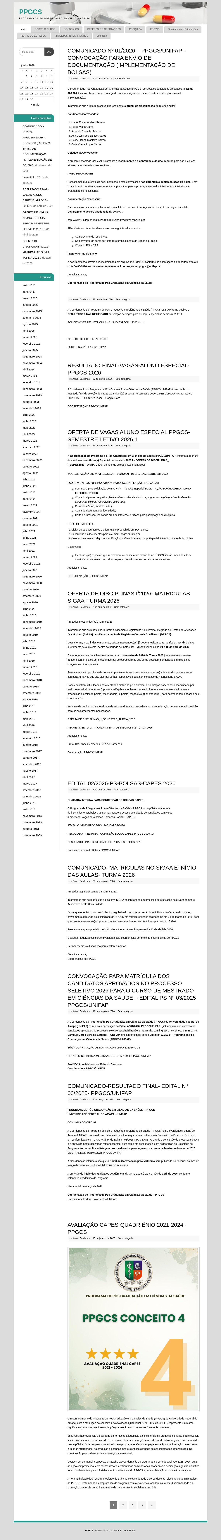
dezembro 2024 (32, 356)
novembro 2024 (32, 363)
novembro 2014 (32, 815)
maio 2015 (29, 809)
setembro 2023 (32, 408)
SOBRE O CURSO (45, 29)
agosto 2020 (30, 602)
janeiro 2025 (30, 350)
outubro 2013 (31, 828)
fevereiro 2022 (31, 511)
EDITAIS (155, 29)
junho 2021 (29, 537)
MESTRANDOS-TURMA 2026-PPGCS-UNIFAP (95, 1152)
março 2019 (30, 667)
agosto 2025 (30, 324)
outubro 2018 (31, 686)
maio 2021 (29, 544)
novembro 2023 (32, 395)
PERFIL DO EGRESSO (33, 35)
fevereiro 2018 (31, 738)
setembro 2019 (32, 628)
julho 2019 (29, 641)
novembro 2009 (32, 835)
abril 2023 (29, 434)
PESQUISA (135, 29)
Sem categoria (122, 78)
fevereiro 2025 (31, 343)
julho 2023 (29, 414)
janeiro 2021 (30, 570)
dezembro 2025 (32, 311)
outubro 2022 (31, 466)
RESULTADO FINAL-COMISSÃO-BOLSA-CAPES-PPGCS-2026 (104, 842)
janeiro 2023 (30, 453)
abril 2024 (29, 369)
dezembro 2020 (32, 576)
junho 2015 (29, 802)
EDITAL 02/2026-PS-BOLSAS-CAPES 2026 (121, 783)
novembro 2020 (32, 583)
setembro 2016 (32, 790)
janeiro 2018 (30, 744)
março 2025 (30, 337)
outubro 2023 (31, 401)
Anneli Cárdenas (81, 78)
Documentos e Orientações (183, 29)
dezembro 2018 (32, 680)
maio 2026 (29, 285)
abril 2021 (29, 550)
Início (23, 29)
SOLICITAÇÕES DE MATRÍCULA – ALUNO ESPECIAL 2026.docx (106, 322)
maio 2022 (29, 492)
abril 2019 (29, 660)
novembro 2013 (32, 822)
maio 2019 (29, 654)
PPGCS (30, 12)
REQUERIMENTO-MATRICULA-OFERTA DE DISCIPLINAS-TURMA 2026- (110, 727)
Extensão (101, 35)
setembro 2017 (32, 764)
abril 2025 (29, 330)
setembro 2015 (32, 796)
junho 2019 (29, 647)
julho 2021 (29, 531)
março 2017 (30, 783)
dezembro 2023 (32, 388)
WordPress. (130, 1530)
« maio (35, 104)
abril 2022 (29, 498)
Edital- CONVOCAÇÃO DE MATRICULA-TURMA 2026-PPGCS (104, 1047)
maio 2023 (29, 427)
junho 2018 (29, 712)
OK (47, 50)
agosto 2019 (30, 634)
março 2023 (30, 440)
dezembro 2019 (32, 621)
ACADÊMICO (71, 29)
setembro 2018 (32, 692)
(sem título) (29, 177)
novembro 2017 (32, 751)
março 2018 (30, 731)
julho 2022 (29, 479)
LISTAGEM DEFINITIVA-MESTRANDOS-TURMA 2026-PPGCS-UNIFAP (109, 1055)
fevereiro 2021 (31, 563)
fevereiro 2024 (31, 382)
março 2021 (30, 557)
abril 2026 (29, 291)
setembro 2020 (32, 595)
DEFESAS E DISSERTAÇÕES (104, 29)
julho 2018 (29, 705)
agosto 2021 (30, 524)
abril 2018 (29, 725)
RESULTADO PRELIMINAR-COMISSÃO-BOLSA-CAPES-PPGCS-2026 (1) (111, 833)
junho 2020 (29, 615)
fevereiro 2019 (31, 673)
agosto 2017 (30, 770)
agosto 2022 (30, 473)
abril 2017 (29, 777)
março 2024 (30, 375)
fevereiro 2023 (31, 447)
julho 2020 (29, 608)
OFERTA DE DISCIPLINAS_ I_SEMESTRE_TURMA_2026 (101, 719)
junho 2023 (29, 421)
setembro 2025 (32, 317)
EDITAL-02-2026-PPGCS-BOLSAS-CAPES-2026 (96, 825)
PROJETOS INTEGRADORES (71, 35)
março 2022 (30, 505)
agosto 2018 (30, 699)
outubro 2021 (31, 518)
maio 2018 (29, 718)
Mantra (117, 1530)
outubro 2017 (31, 757)
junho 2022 (29, 485)
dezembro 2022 (32, 460)
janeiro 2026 (30, 304)
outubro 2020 (31, 589)
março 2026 (30, 298)
